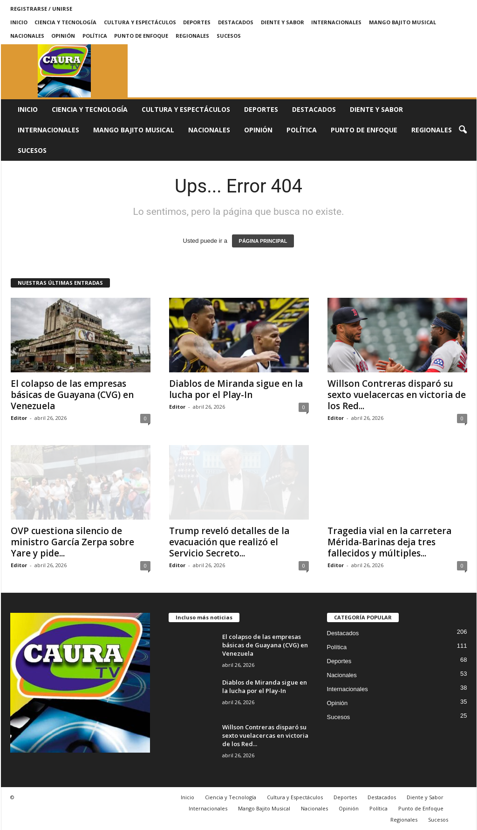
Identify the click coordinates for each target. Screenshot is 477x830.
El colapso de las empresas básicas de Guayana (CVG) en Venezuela (72, 394)
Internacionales (336, 22)
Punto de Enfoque (141, 35)
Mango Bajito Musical (402, 22)
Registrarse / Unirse (41, 8)
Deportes (197, 22)
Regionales (192, 35)
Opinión (63, 35)
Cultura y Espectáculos (140, 22)
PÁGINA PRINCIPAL (263, 241)
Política (94, 35)
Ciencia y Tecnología (65, 22)
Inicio (18, 22)
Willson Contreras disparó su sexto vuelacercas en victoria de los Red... (396, 394)
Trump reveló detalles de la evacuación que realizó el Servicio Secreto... (229, 542)
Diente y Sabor (282, 22)
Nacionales (27, 35)
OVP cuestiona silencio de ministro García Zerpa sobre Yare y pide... (72, 542)
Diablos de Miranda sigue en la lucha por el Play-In (236, 389)
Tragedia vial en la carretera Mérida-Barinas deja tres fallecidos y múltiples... (389, 542)
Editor (19, 417)
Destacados (235, 22)
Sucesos (229, 35)
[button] (462, 130)
